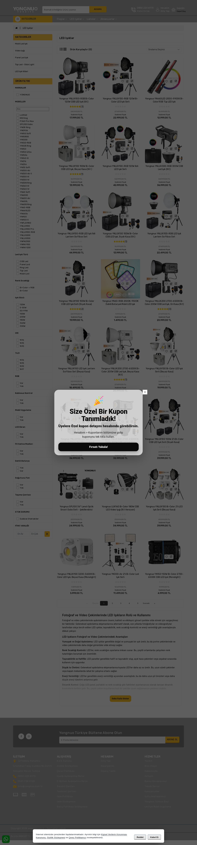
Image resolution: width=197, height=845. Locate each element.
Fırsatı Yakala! (98, 447)
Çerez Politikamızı (77, 838)
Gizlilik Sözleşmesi (56, 838)
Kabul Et (154, 837)
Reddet (140, 837)
